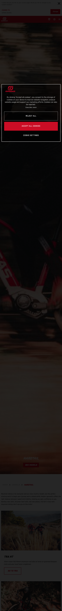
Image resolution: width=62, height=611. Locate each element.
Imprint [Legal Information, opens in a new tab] (35, 107)
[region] (31, 113)
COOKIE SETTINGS (31, 135)
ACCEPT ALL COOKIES (31, 126)
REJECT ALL (31, 116)
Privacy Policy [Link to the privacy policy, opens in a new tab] (28, 107)
